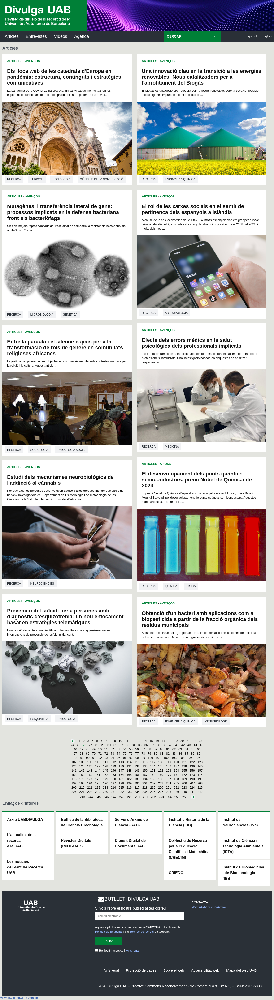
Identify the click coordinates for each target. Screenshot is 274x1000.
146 (113, 770)
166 (137, 775)
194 (89, 783)
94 (112, 758)
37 (152, 745)
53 (118, 749)
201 (145, 783)
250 (137, 797)
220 (160, 787)
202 (152, 783)
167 (145, 775)
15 (151, 741)
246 (106, 797)
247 (114, 797)
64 (186, 749)
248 (121, 797)
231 (113, 792)
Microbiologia (41, 314)
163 (113, 775)
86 (192, 753)
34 (133, 745)
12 (132, 741)
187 (168, 779)
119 (168, 762)
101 (158, 758)
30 (109, 745)
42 (183, 745)
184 (145, 779)
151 (152, 770)
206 (184, 783)
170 (168, 775)
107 (74, 762)
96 (124, 758)
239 (176, 792)
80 (155, 753)
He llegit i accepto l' (117, 950)
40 (170, 745)
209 (74, 787)
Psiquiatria (39, 719)
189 (184, 779)
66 (198, 749)
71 (100, 753)
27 (90, 745)
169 (160, 775)
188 (176, 779)
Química (171, 586)
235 (145, 792)
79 (149, 753)
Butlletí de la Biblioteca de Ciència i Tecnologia (82, 822)
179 (105, 779)
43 (189, 745)
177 (89, 779)
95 (118, 758)
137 (176, 766)
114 (129, 762)
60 (161, 749)
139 (192, 766)
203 (160, 783)
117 (152, 762)
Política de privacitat (108, 931)
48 (87, 749)
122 (192, 762)
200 (137, 783)
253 (161, 797)
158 (74, 775)
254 (169, 797)
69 (87, 753)
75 (124, 753)
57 (143, 749)
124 (74, 766)
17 (163, 741)
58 (149, 749)
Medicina (172, 446)
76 (130, 753)
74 (118, 753)
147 (121, 770)
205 (176, 783)
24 (72, 745)
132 (137, 766)
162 (105, 775)
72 (106, 753)
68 (81, 753)
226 (74, 792)
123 (200, 762)
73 (112, 753)
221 (168, 787)
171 (176, 775)
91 (94, 758)
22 (194, 741)
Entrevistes (36, 36)
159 (81, 775)
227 (81, 792)
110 (97, 762)
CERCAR (174, 36)
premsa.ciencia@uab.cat (208, 906)
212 (97, 787)
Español (251, 36)
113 (121, 762)
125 (81, 766)
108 (81, 762)
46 (75, 749)
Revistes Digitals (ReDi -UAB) (76, 843)
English (266, 36)
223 (184, 787)
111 (105, 762)
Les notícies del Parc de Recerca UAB (25, 867)
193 (81, 783)
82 (168, 753)
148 (129, 770)
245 (98, 797)
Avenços (32, 61)
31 (115, 745)
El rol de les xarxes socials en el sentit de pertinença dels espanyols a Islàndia (193, 209)
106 (197, 758)
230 (105, 792)
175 (74, 779)
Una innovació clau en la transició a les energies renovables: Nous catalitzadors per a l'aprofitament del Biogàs (201, 77)
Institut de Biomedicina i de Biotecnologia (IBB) (243, 872)
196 (105, 783)
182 (129, 779)
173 (192, 775)
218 (145, 787)
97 (131, 758)
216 (129, 787)
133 (145, 766)
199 (129, 783)
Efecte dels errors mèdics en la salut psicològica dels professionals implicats (192, 343)
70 (94, 753)
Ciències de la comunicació (101, 179)
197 (113, 783)
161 (97, 775)
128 (105, 766)
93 (106, 758)
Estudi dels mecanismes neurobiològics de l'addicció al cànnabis (60, 480)
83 (174, 753)
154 (176, 770)
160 (89, 775)
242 (200, 792)
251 (145, 797)
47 (81, 749)
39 (164, 745)
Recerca (14, 179)
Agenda (81, 36)
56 (137, 749)
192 (74, 783)
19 (176, 741)
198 (121, 783)
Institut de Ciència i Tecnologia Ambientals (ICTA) (242, 846)
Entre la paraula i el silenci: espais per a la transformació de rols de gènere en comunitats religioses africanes (65, 347)
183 (137, 779)
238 (168, 792)
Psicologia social (72, 450)
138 (184, 766)
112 (113, 762)
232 (121, 792)
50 (100, 749)
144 (97, 770)
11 (126, 741)
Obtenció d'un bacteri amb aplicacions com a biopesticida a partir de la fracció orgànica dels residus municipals (200, 619)
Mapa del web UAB (241, 970)
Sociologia (61, 179)
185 (152, 779)
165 (129, 775)
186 (160, 779)
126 (89, 766)
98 (137, 758)
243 (82, 797)
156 (192, 770)
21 (188, 741)
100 (150, 758)
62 (174, 749)
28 (96, 745)
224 (192, 787)
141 (74, 770)
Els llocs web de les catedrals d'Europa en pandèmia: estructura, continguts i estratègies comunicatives (64, 77)
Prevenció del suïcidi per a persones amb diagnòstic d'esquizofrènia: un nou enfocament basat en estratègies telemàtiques (65, 616)
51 (106, 749)
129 (113, 766)
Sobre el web (173, 970)
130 (121, 766)
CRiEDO (176, 873)
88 (75, 758)
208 (200, 783)
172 (184, 775)
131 (129, 766)
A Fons (165, 464)
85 (186, 753)
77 (137, 753)
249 (129, 797)
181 (121, 779)
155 (184, 770)
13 (138, 741)
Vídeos (60, 36)
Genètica (70, 314)
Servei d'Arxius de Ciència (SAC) (131, 822)
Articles (12, 36)
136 (168, 766)
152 (160, 770)
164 (121, 775)
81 (161, 753)
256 (184, 797)
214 (113, 787)
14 (145, 741)
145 (105, 770)
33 (127, 745)
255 (177, 797)
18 (169, 741)
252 (153, 797)
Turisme (36, 179)
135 (160, 766)
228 (89, 792)
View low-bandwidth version (19, 998)
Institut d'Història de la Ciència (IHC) (189, 822)
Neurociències (42, 583)
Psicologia (66, 719)
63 (180, 749)
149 (137, 770)
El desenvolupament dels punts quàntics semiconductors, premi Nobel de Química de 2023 (197, 479)
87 (198, 753)
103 (174, 758)
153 (168, 770)
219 (152, 787)
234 (137, 792)
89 (81, 758)
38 (158, 745)
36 (146, 745)
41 (176, 745)
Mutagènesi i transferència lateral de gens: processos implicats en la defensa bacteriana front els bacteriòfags (63, 212)
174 (200, 775)
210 (81, 787)
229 (97, 792)
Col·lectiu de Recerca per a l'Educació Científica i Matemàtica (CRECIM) (189, 848)
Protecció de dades (141, 970)
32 (121, 745)
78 (143, 753)
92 (100, 758)
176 (81, 779)
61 (168, 749)
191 (200, 779)
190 (192, 779)
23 (200, 741)
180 (113, 779)
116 (145, 762)
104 (182, 758)
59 (155, 749)
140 (200, 766)
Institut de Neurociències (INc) (240, 822)
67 (75, 753)
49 (94, 749)
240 (184, 792)
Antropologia (176, 313)
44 (195, 745)
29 (102, 745)
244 (90, 797)
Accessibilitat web (205, 970)
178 (97, 779)
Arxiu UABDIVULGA (25, 819)
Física (191, 586)
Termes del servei (142, 931)
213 (105, 787)
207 (192, 783)
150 (145, 770)
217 (137, 787)
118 (160, 762)
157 (200, 770)
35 (139, 745)
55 (130, 749)
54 (124, 749)
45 (201, 745)
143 (89, 770)
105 (189, 758)
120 (176, 762)
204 (168, 783)
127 (97, 766)
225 (200, 787)
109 (89, 762)
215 (121, 787)
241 (192, 792)
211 (89, 787)
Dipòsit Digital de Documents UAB (130, 843)
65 (192, 749)
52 (112, 749)
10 (120, 741)
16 (157, 741)
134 (152, 766)
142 (81, 770)
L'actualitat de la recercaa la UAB (22, 840)
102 (166, 758)
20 (182, 741)
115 (137, 762)
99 (143, 758)
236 (152, 792)
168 (152, 775)
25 (78, 745)
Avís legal (132, 950)
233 (129, 792)
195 (97, 783)
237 (160, 792)
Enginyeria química (180, 179)
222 (176, 787)
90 (87, 758)
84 (180, 753)
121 (184, 762)
